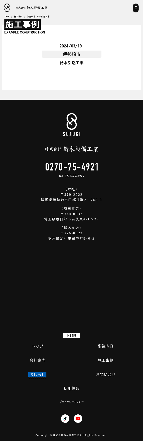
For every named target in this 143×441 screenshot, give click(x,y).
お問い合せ (106, 374)
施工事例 (106, 360)
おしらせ (37, 374)
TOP (7, 17)
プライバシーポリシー (71, 401)
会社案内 (37, 360)
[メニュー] (136, 9)
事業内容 (106, 346)
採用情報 (72, 388)
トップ (37, 346)
